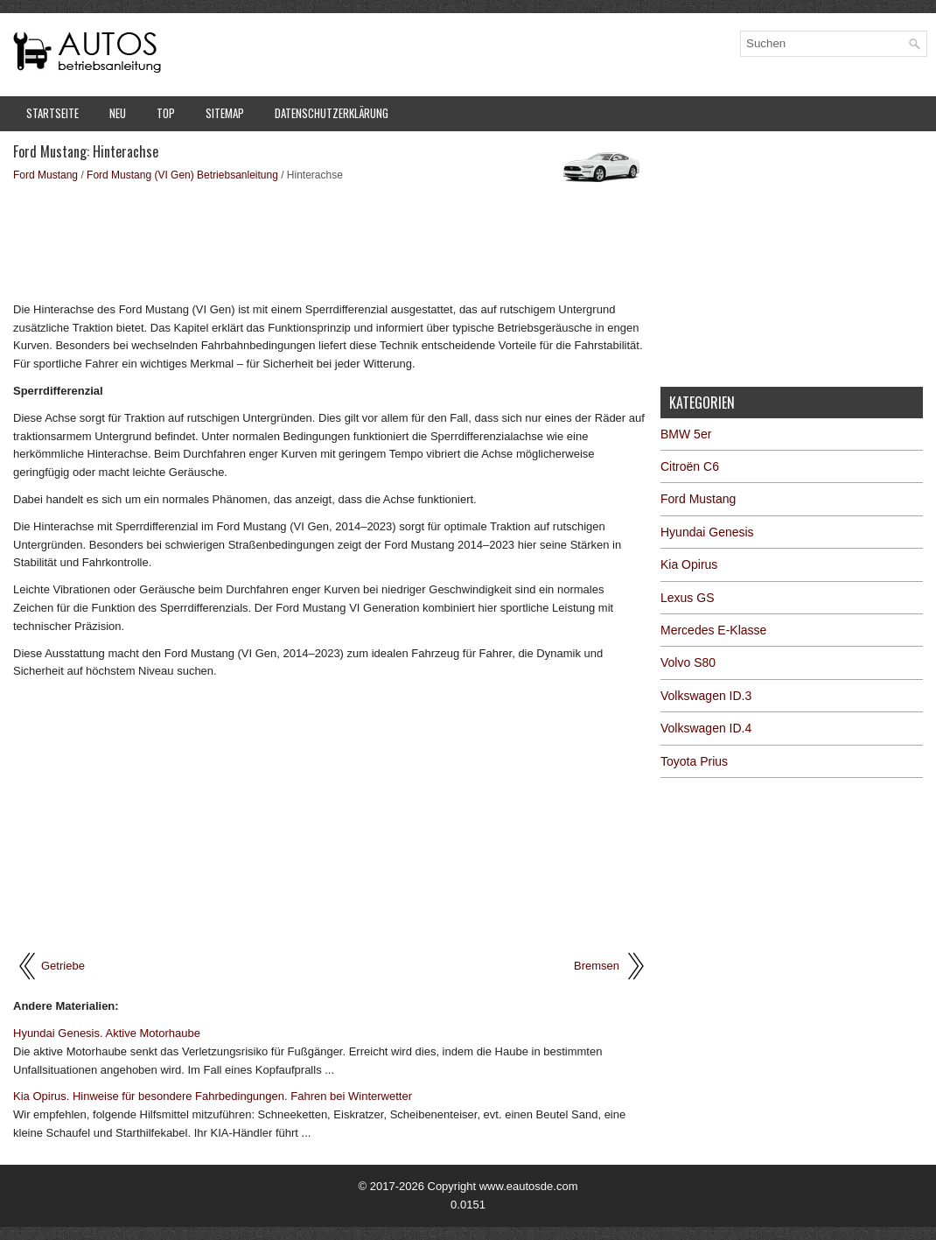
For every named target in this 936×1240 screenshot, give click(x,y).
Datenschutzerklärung (331, 113)
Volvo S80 (688, 662)
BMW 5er (685, 434)
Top (166, 113)
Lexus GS (687, 598)
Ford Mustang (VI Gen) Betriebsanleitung (182, 175)
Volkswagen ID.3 (705, 696)
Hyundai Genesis (707, 532)
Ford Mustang (45, 175)
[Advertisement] (330, 240)
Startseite (52, 113)
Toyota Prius (694, 761)
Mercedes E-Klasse (713, 630)
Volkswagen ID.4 (705, 728)
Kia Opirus (688, 564)
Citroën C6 (689, 466)
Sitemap (225, 113)
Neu (117, 113)
